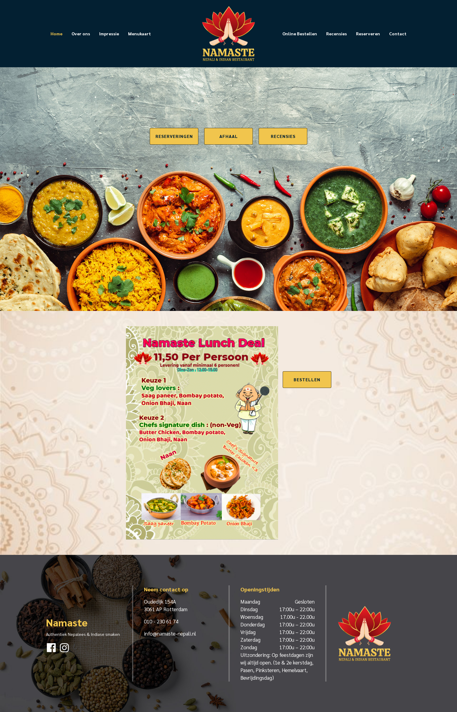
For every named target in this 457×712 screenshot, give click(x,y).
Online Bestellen (299, 33)
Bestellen (307, 379)
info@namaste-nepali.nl (170, 633)
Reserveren (368, 33)
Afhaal (228, 136)
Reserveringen (174, 136)
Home (56, 33)
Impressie (109, 33)
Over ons (81, 33)
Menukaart (139, 33)
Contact (397, 33)
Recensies (336, 33)
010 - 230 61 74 (161, 621)
